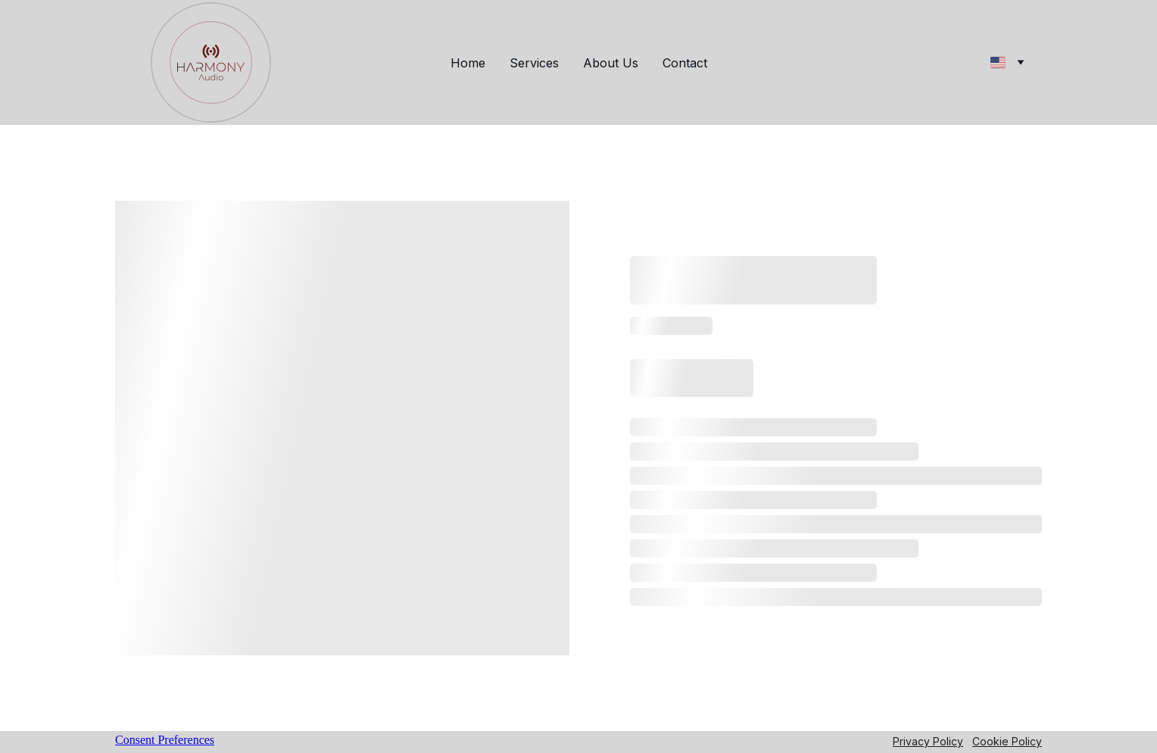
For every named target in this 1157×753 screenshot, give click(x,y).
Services (534, 62)
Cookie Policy (1007, 741)
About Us (610, 62)
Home (468, 62)
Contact (685, 62)
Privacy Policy (928, 741)
